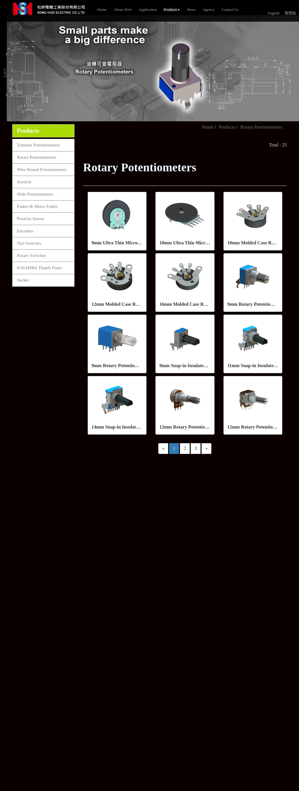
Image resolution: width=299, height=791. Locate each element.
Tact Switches (29, 243)
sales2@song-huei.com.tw (134, 542)
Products (172, 9)
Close (5, 620)
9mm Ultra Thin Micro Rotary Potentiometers (138, 242)
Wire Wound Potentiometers (42, 169)
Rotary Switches (31, 255)
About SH (123, 9)
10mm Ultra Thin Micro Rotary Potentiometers (206, 242)
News (191, 9)
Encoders (25, 231)
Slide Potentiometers (35, 194)
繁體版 (290, 13)
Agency (208, 9)
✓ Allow (8, 633)
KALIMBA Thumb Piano (39, 267)
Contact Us (229, 9)
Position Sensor (30, 218)
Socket (23, 280)
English (273, 13)
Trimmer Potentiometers (38, 145)
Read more (12, 680)
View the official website (49, 680)
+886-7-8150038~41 (128, 510)
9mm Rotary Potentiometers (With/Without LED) (141, 365)
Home (102, 9)
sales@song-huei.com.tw (133, 532)
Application (148, 9)
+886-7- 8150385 (126, 521)
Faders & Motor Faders (37, 206)
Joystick (24, 181)
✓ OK (155, 787)
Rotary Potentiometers (36, 157)
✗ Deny (7, 640)
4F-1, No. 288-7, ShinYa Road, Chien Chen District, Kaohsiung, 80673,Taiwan (158, 557)
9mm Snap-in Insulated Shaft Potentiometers (204, 365)
